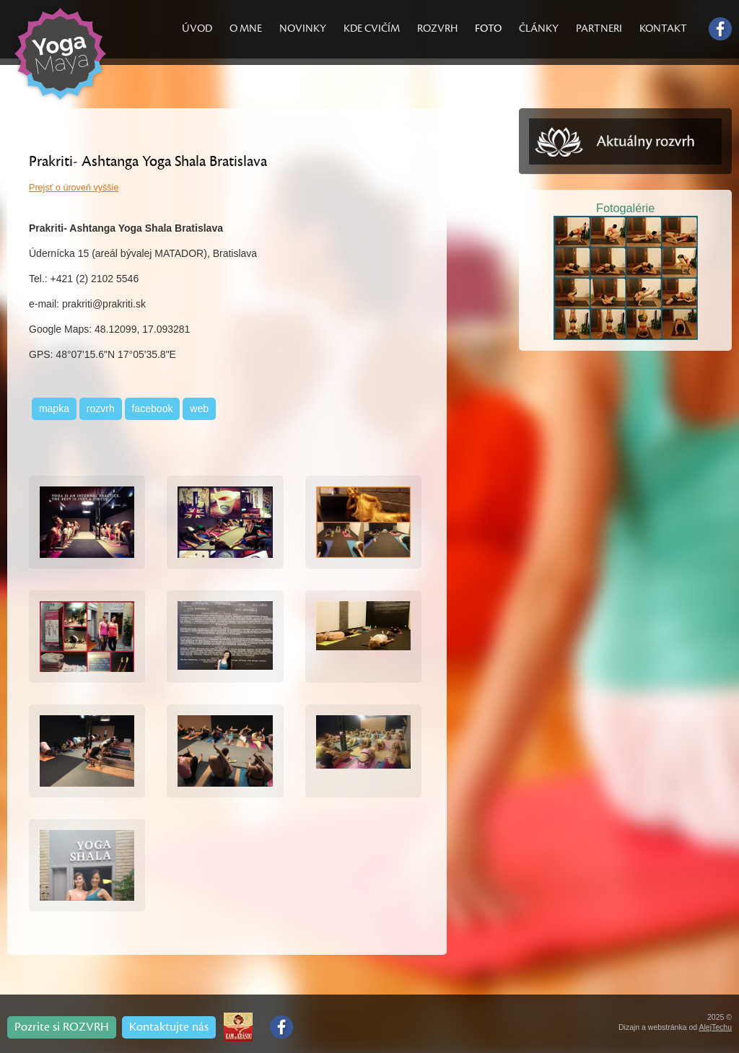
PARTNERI (599, 28)
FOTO (488, 28)
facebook (152, 408)
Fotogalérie (625, 207)
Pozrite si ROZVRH (61, 1027)
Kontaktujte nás (169, 1027)
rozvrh (101, 408)
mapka (54, 408)
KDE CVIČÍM (372, 28)
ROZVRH (437, 28)
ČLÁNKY (539, 28)
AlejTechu (715, 1027)
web (199, 408)
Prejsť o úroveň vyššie (73, 188)
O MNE (245, 28)
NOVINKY (302, 28)
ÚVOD (197, 28)
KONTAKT (663, 28)
